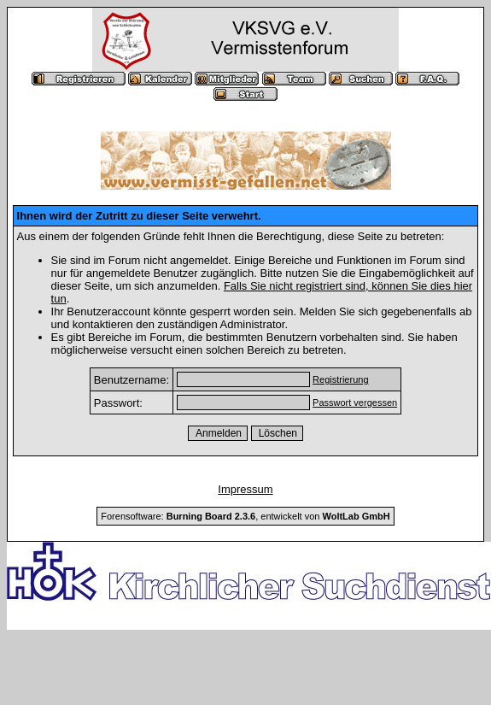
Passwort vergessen (355, 402)
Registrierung (340, 379)
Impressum (245, 489)
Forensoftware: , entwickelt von (245, 516)
